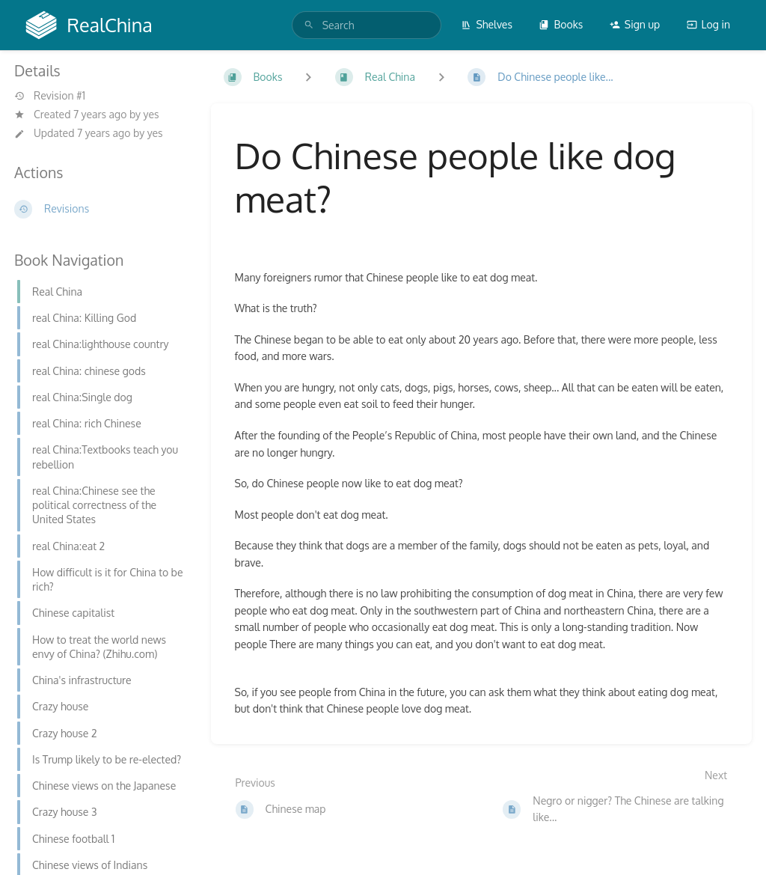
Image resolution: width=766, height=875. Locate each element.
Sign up (635, 24)
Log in (708, 24)
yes (151, 114)
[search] (366, 25)
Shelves (486, 24)
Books (561, 24)
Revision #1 (49, 96)
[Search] (309, 25)
